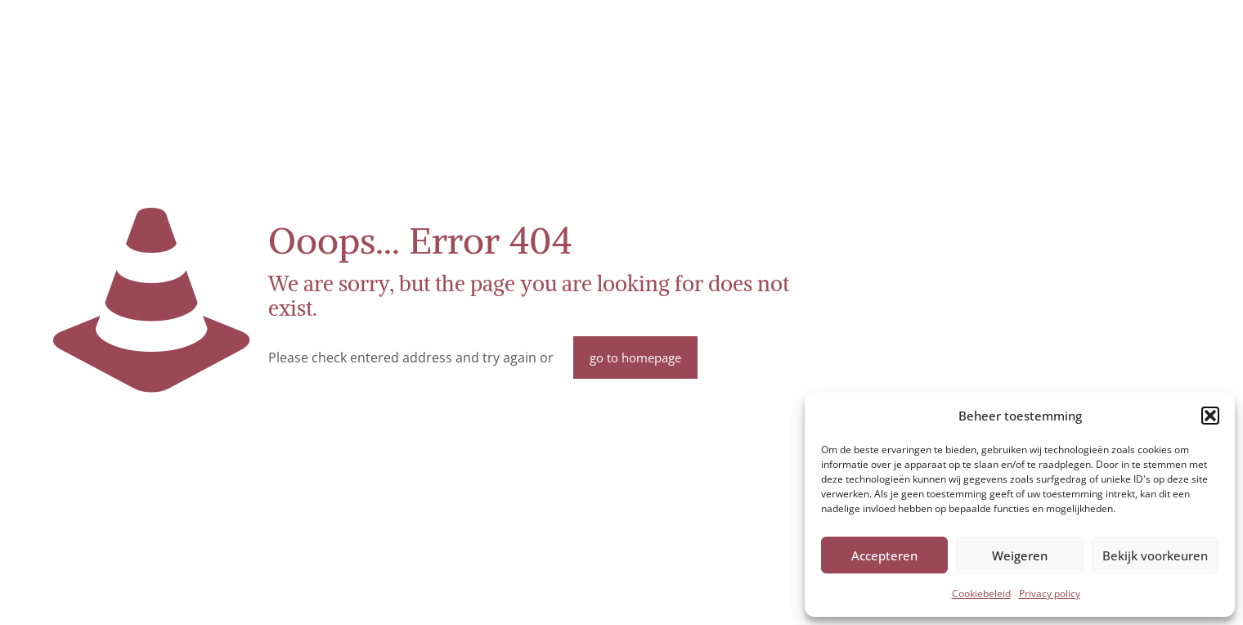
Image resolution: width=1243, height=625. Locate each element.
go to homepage (635, 357)
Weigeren (1020, 555)
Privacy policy (1049, 593)
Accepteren (884, 555)
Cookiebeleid (981, 593)
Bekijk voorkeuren (1155, 555)
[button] (1210, 415)
